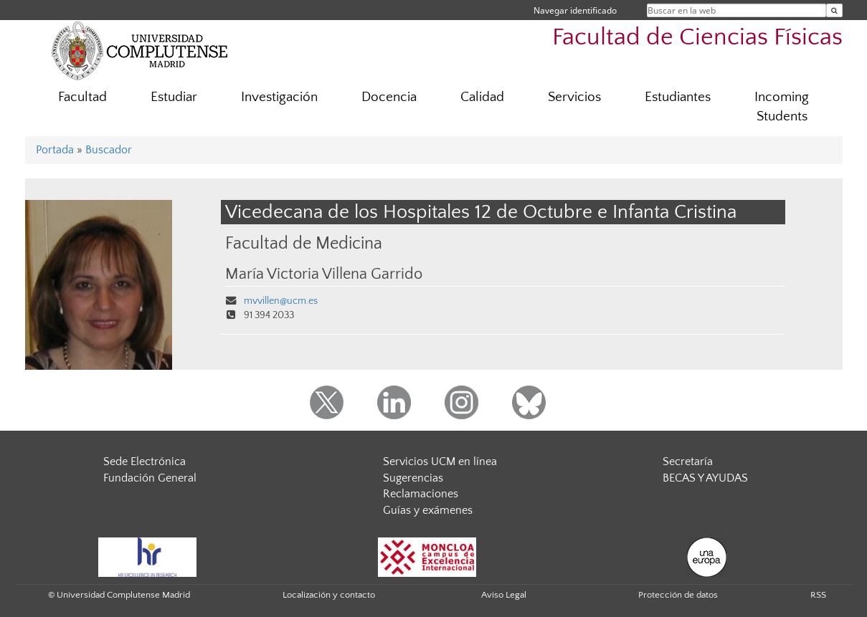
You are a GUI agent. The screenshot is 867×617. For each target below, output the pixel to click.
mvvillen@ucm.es (281, 301)
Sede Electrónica (144, 461)
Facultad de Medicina (303, 243)
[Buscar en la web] (834, 10)
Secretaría (688, 461)
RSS (818, 595)
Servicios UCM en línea (440, 461)
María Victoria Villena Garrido (323, 274)
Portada (55, 149)
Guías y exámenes (428, 510)
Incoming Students (781, 107)
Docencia (389, 97)
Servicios (574, 97)
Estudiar (174, 97)
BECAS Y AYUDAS (705, 478)
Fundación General (149, 478)
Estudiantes (678, 97)
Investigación (279, 97)
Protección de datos (678, 595)
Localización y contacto (329, 595)
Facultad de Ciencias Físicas (697, 37)
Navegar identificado (575, 10)
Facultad (82, 97)
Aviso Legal (503, 595)
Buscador (108, 149)
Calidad (482, 97)
